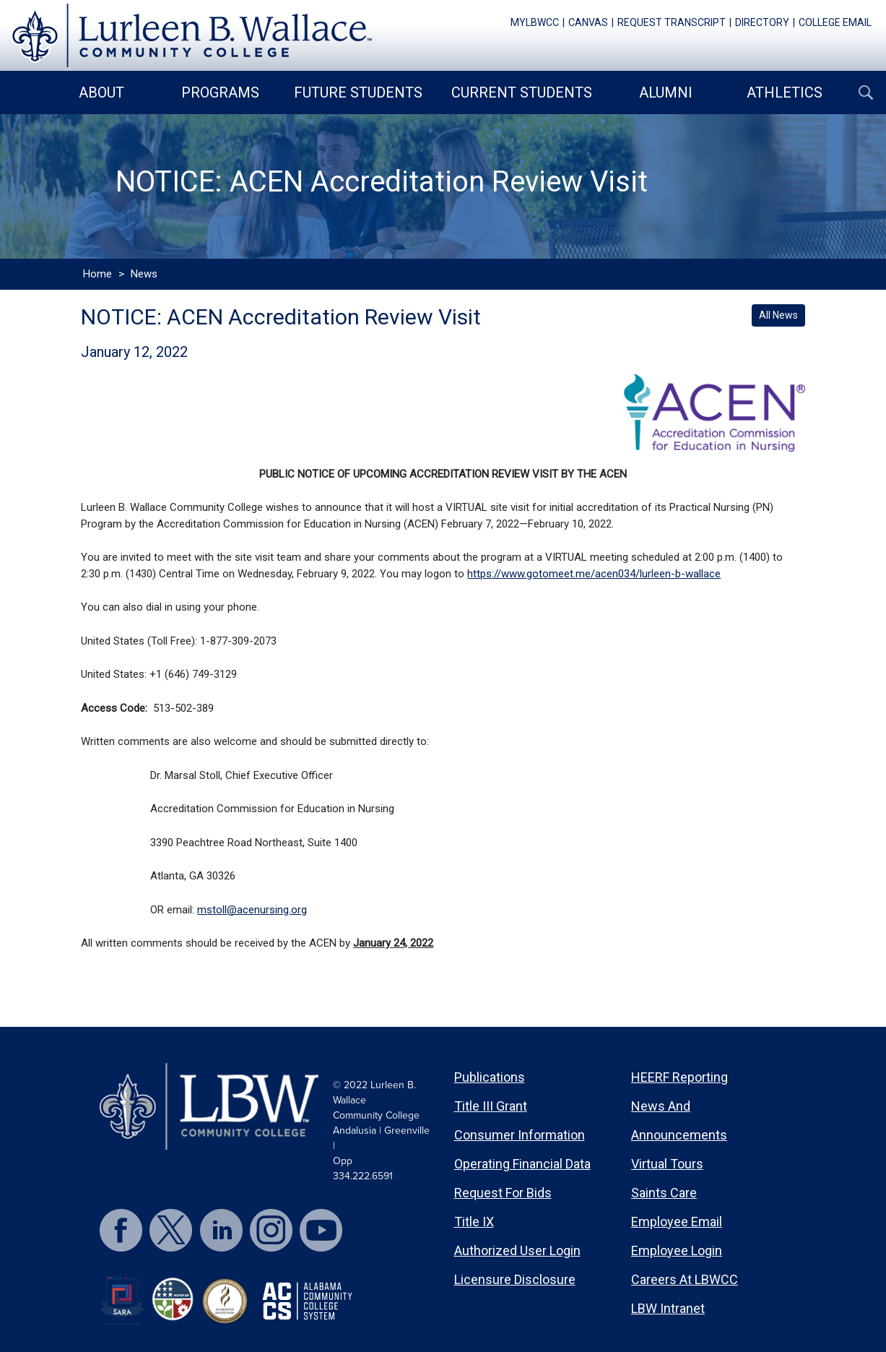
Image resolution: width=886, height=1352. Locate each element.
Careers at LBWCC (684, 1279)
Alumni (665, 92)
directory (762, 22)
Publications (489, 1077)
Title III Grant (490, 1106)
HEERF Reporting (679, 1077)
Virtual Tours (667, 1163)
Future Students (358, 92)
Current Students (521, 92)
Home (97, 273)
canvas (588, 22)
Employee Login (676, 1250)
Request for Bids (503, 1192)
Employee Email (676, 1221)
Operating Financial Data (522, 1163)
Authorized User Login (517, 1250)
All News (778, 315)
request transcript (671, 22)
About (101, 92)
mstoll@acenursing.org (252, 909)
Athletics (784, 92)
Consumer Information (519, 1134)
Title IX (474, 1221)
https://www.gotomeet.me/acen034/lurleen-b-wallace (594, 573)
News (144, 273)
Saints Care (664, 1192)
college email (835, 22)
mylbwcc (535, 22)
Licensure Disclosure (515, 1279)
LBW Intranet (668, 1308)
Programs (220, 92)
